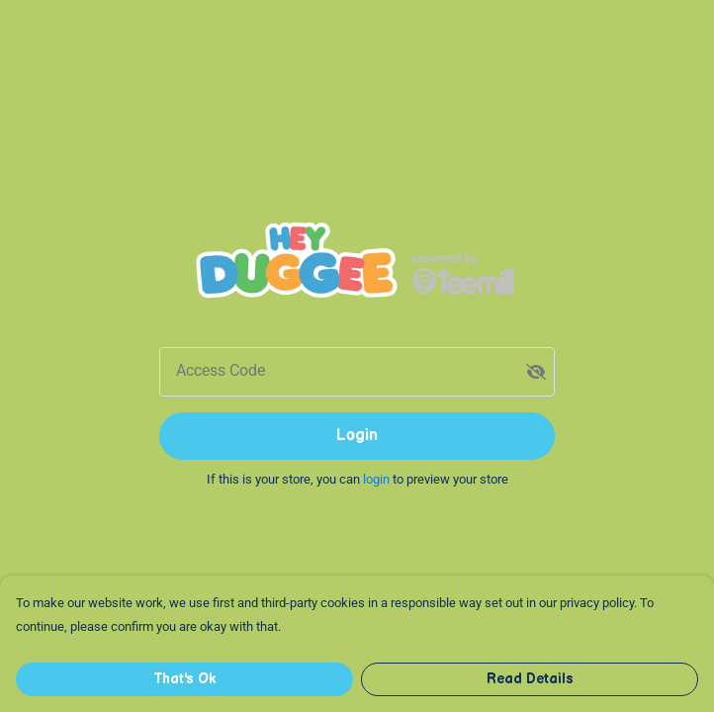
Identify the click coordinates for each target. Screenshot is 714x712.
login (378, 480)
